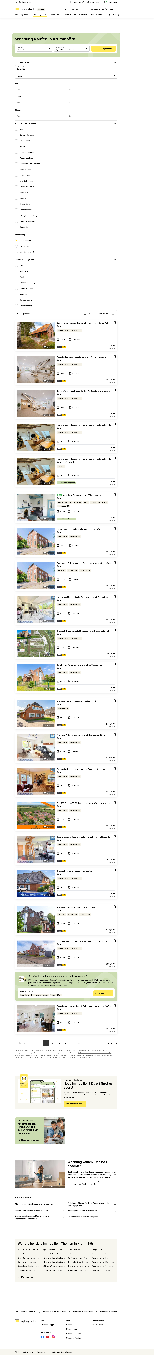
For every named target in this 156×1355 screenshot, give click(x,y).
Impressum (41, 1352)
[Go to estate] (66, 335)
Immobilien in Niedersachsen (52, 1311)
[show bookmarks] (113, 313)
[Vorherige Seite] (20, 1043)
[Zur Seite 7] (86, 1043)
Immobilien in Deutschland (26, 1312)
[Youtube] (48, 1337)
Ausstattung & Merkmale (66, 123)
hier (65, 985)
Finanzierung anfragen (29, 1140)
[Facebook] (42, 1337)
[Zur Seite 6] (79, 1043)
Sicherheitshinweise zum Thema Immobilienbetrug (95, 1053)
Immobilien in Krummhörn (107, 1311)
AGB (17, 1352)
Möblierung (66, 235)
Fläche (66, 97)
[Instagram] (53, 1337)
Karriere (69, 1325)
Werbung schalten (73, 1333)
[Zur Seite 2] (52, 1043)
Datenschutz (28, 1352)
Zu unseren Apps (47, 1325)
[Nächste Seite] (112, 1043)
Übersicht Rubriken (74, 1338)
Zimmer (66, 110)
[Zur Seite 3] (59, 1043)
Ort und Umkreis (66, 62)
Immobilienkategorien (66, 259)
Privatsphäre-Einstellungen (61, 1352)
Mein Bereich (94, 2)
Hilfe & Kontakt (98, 1325)
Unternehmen (71, 1329)
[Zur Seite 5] (72, 1043)
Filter (87, 313)
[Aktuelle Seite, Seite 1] (46, 1043)
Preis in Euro (66, 83)
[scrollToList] (103, 49)
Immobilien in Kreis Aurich (80, 1311)
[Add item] (114, 322)
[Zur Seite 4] (66, 1043)
